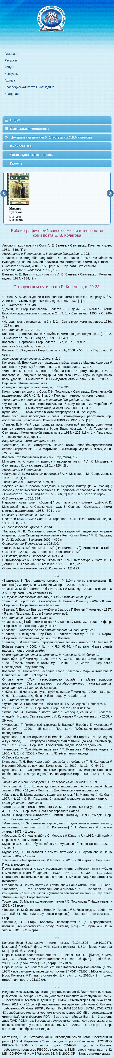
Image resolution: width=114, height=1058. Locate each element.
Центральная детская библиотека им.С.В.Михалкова (51, 137)
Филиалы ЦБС (21, 146)
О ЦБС (15, 120)
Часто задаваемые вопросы (32, 155)
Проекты (17, 163)
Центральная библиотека (29, 128)
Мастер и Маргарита (21, 214)
